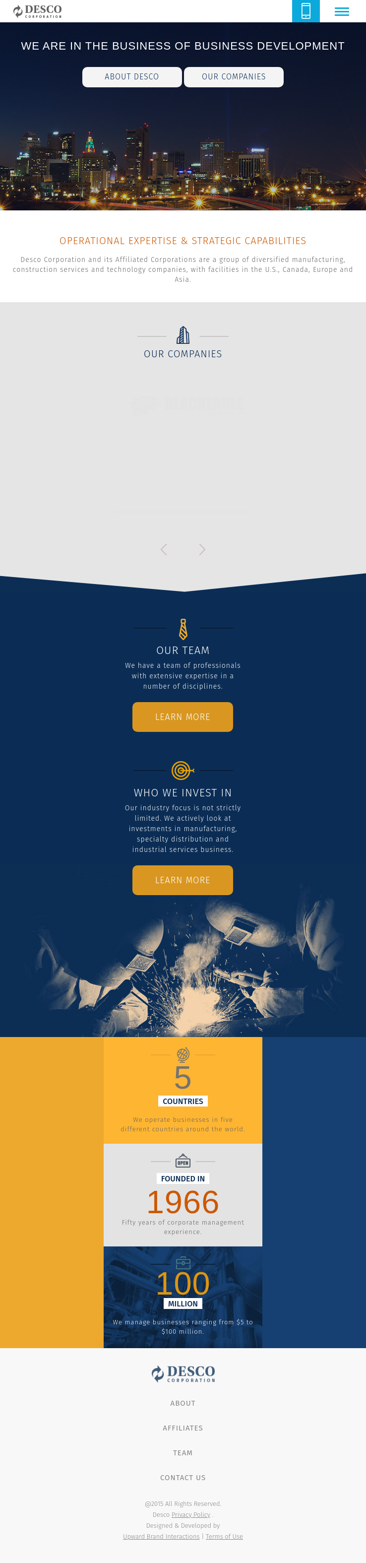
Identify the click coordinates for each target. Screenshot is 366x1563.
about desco (132, 76)
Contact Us (183, 1477)
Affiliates (183, 1428)
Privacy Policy (191, 1514)
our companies (234, 76)
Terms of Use (224, 1536)
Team (183, 1452)
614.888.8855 (306, 11)
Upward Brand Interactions (161, 1536)
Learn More (183, 717)
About (183, 1403)
